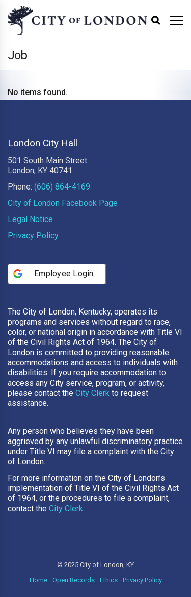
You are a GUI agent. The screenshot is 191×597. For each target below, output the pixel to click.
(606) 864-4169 (62, 187)
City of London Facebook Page (63, 203)
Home (38, 580)
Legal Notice (30, 219)
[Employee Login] (57, 274)
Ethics (109, 580)
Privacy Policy (33, 235)
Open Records (73, 580)
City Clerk (92, 393)
